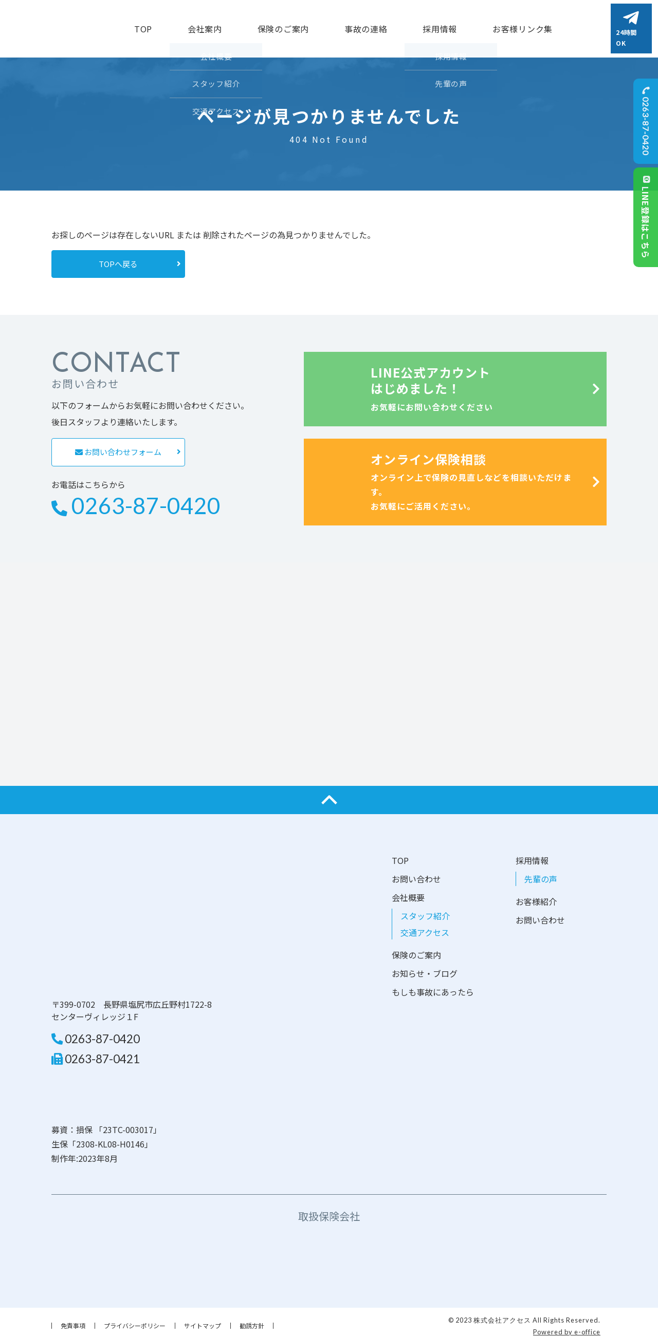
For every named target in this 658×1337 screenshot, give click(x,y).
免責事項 (73, 1319)
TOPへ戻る (118, 257)
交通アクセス (424, 926)
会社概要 (408, 891)
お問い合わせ (416, 873)
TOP (143, 26)
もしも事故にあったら (433, 986)
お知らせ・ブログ (425, 967)
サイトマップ (202, 1319)
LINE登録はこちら (645, 217)
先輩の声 (540, 873)
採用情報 (532, 854)
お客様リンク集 (522, 26)
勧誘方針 (252, 1319)
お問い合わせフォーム (118, 446)
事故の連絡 (366, 26)
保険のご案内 (283, 26)
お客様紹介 (536, 895)
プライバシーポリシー (135, 1319)
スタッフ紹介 (425, 909)
